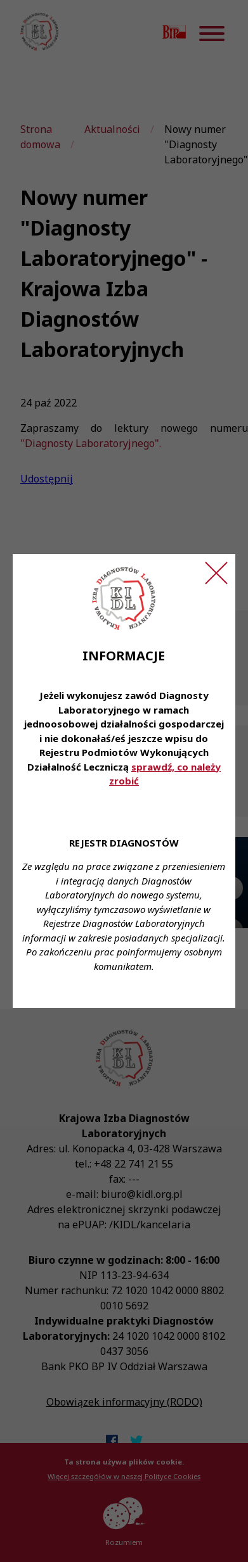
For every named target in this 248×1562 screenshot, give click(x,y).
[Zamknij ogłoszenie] (216, 573)
